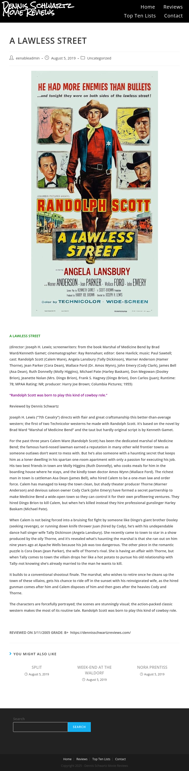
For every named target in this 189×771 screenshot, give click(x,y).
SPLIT (37, 667)
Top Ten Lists (140, 15)
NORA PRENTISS (152, 667)
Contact (173, 15)
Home (148, 6)
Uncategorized (99, 58)
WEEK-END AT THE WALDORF (94, 670)
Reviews (173, 6)
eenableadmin (28, 58)
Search (19, 718)
